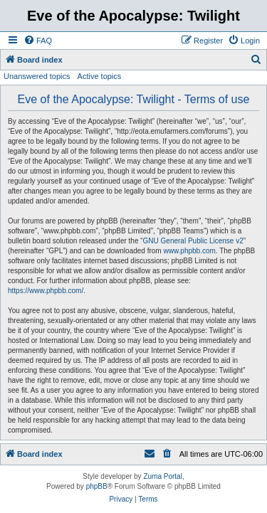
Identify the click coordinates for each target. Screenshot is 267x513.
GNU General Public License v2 (193, 241)
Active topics (100, 76)
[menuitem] (37, 40)
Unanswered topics (37, 76)
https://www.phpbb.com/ (45, 291)
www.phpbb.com (189, 251)
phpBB (97, 486)
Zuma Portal (162, 476)
